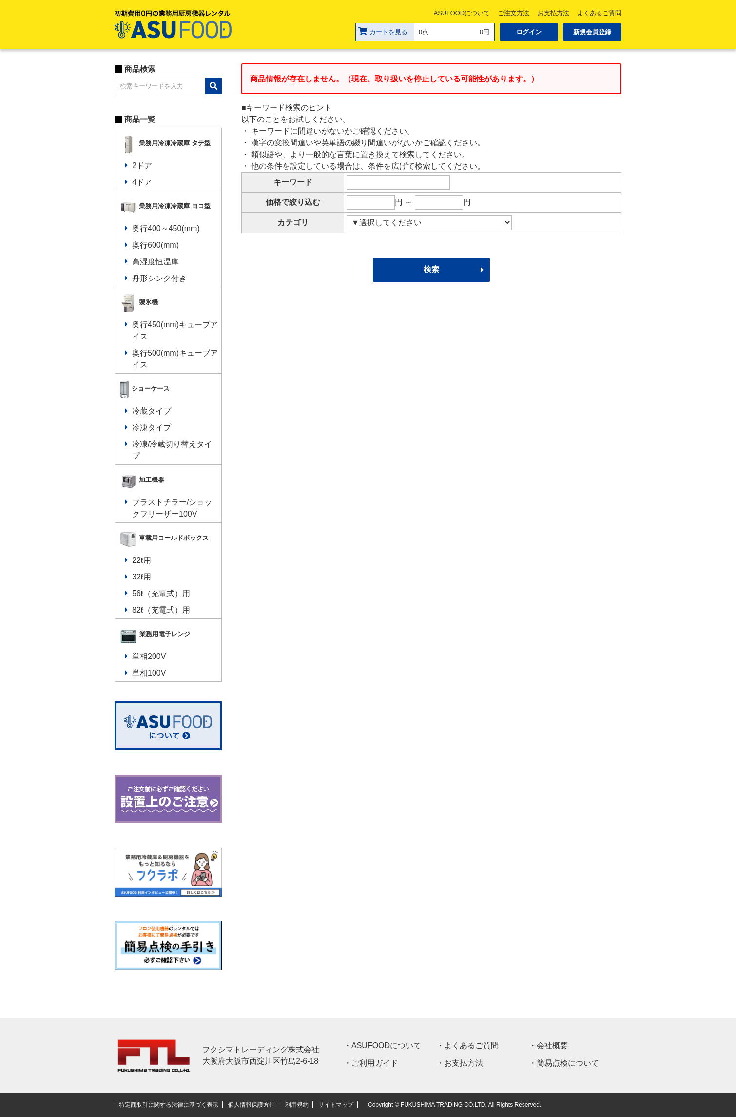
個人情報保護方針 (251, 1104)
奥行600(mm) (155, 245)
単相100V (149, 673)
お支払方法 (553, 13)
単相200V (149, 656)
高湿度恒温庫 (155, 262)
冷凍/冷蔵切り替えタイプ (172, 450)
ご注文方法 (513, 13)
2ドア (142, 165)
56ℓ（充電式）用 (161, 593)
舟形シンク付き (159, 278)
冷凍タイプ (151, 427)
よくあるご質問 (599, 13)
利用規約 (297, 1104)
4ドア (142, 182)
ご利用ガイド (374, 1063)
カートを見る (382, 31)
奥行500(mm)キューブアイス (175, 359)
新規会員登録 (592, 32)
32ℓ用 (141, 577)
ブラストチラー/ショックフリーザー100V (172, 508)
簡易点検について (568, 1063)
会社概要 (552, 1045)
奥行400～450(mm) (166, 228)
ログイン (529, 32)
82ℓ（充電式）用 (161, 610)
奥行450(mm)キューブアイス (175, 330)
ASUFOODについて (462, 13)
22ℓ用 (141, 560)
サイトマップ (335, 1104)
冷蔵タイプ (151, 411)
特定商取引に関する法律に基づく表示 (168, 1104)
